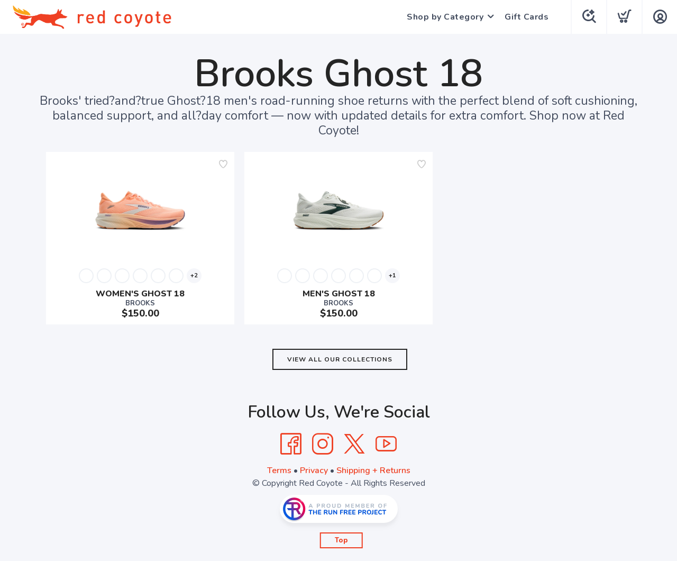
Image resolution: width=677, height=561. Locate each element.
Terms (279, 470)
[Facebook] (291, 444)
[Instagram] (322, 444)
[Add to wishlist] (223, 164)
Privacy (314, 470)
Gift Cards (526, 17)
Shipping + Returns (373, 470)
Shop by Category (445, 17)
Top (341, 540)
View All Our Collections (339, 359)
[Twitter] (354, 444)
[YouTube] (386, 444)
